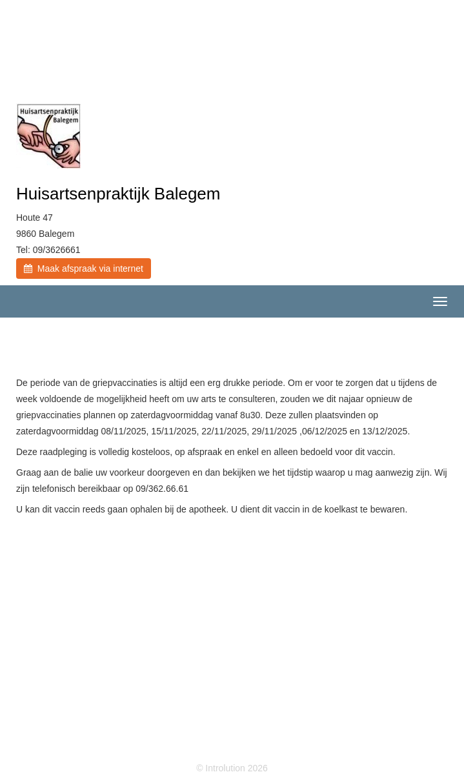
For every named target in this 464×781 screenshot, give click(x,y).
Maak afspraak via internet (83, 268)
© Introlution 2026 (232, 768)
